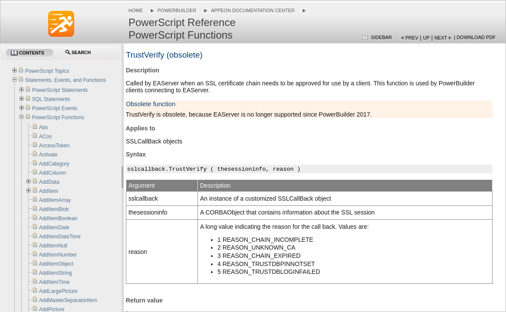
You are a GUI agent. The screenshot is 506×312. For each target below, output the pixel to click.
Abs (43, 127)
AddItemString (55, 273)
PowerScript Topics (47, 71)
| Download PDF (475, 37)
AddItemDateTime (60, 237)
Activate (48, 155)
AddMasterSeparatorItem (68, 300)
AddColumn (52, 173)
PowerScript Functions (58, 117)
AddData (49, 182)
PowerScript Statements (60, 90)
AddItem (49, 191)
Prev (411, 37)
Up (426, 37)
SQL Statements (51, 99)
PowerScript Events (55, 108)
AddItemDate (54, 227)
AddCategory (54, 164)
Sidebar (381, 37)
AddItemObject (56, 264)
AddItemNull (53, 246)
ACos (45, 136)
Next (440, 37)
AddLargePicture (58, 291)
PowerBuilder (177, 10)
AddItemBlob (54, 209)
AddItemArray (55, 200)
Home (135, 10)
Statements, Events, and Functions (65, 80)
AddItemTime (54, 282)
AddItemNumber (58, 255)
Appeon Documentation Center (253, 10)
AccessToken (54, 146)
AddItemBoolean (58, 218)
